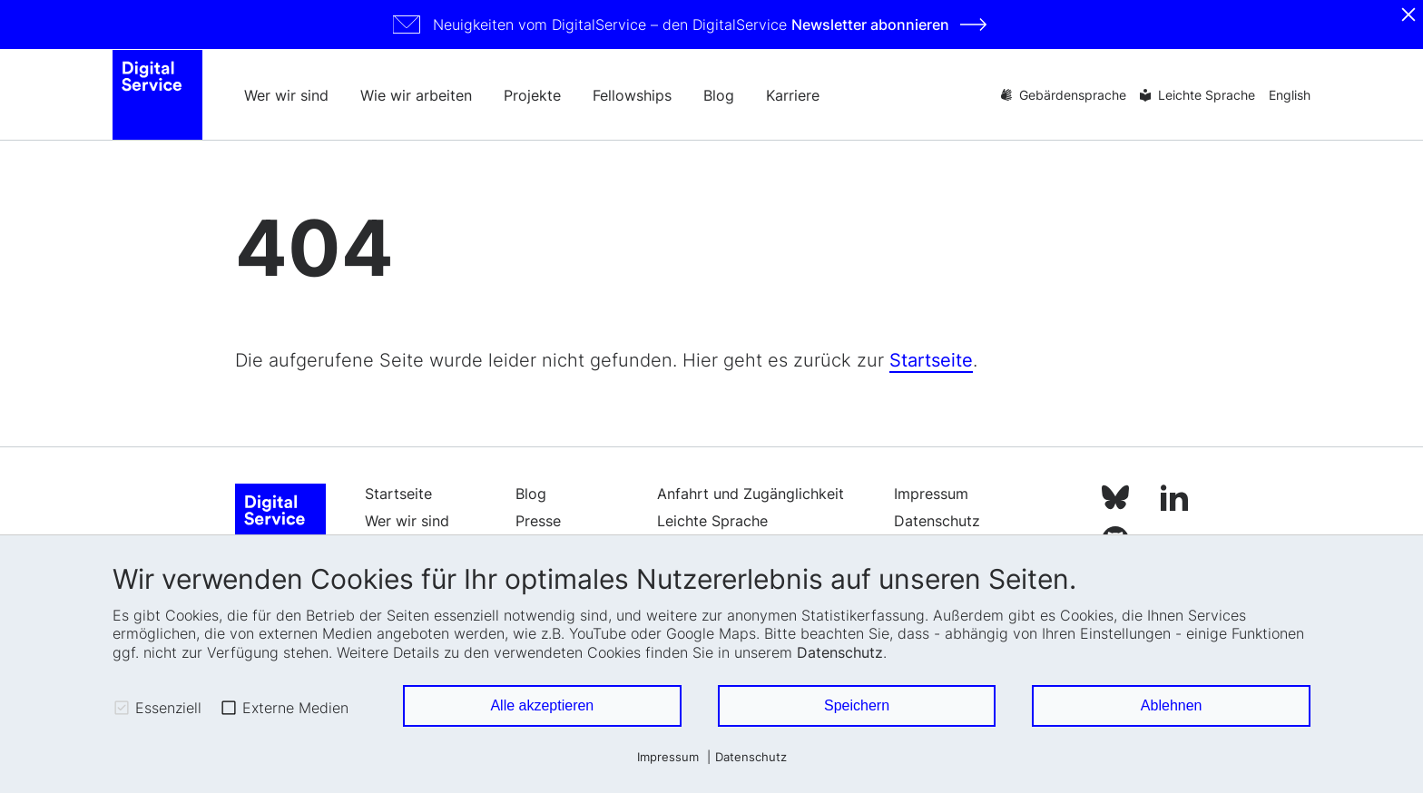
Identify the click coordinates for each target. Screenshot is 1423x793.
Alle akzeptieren (542, 705)
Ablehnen (1171, 705)
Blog (718, 95)
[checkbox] (122, 708)
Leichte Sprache (1206, 95)
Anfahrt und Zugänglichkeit (750, 504)
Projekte (532, 95)
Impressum (668, 757)
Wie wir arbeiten (416, 95)
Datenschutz (840, 652)
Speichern (856, 705)
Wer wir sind (286, 95)
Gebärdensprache (1072, 95)
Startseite (931, 371)
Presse (538, 532)
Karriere (792, 95)
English (1289, 95)
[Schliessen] (1408, 14)
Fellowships (632, 95)
